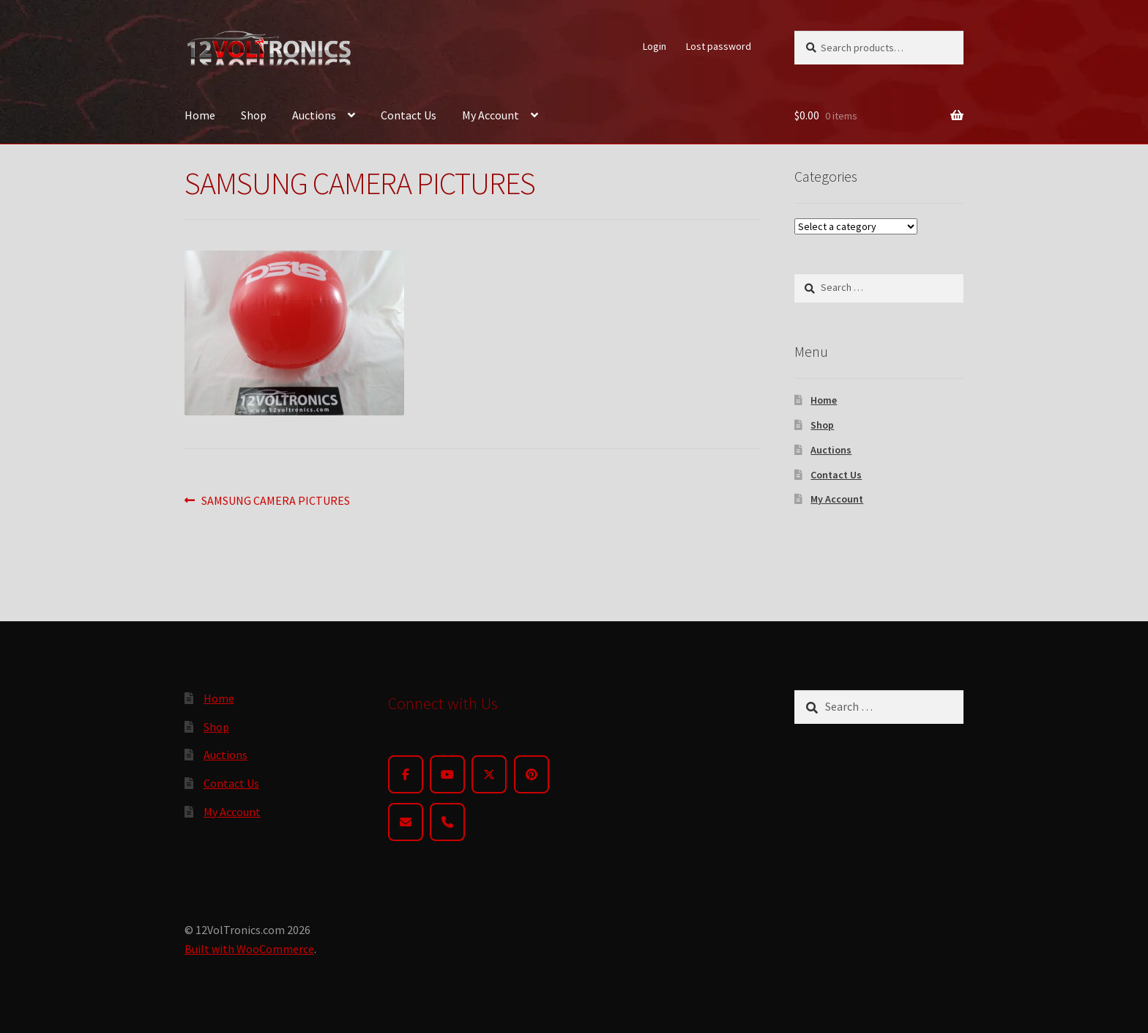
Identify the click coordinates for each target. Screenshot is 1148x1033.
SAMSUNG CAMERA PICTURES (275, 501)
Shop (253, 115)
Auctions (314, 115)
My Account (490, 115)
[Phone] (447, 822)
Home (199, 115)
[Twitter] (489, 774)
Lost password (718, 46)
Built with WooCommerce (249, 948)
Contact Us (408, 115)
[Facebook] (405, 774)
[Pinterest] (531, 774)
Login (654, 46)
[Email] (405, 822)
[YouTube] (447, 774)
